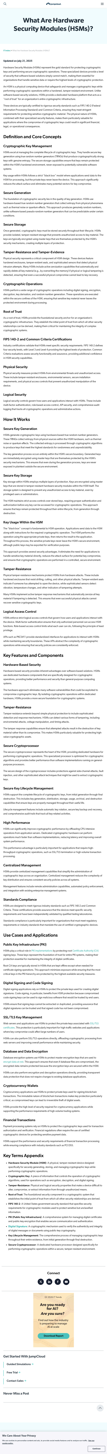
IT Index (6, 50)
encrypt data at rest (13, 1062)
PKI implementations (41, 951)
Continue (96, 1449)
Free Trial (12, 1372)
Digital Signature (17, 1226)
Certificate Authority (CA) (85, 951)
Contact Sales (15, 1380)
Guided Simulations (19, 1364)
